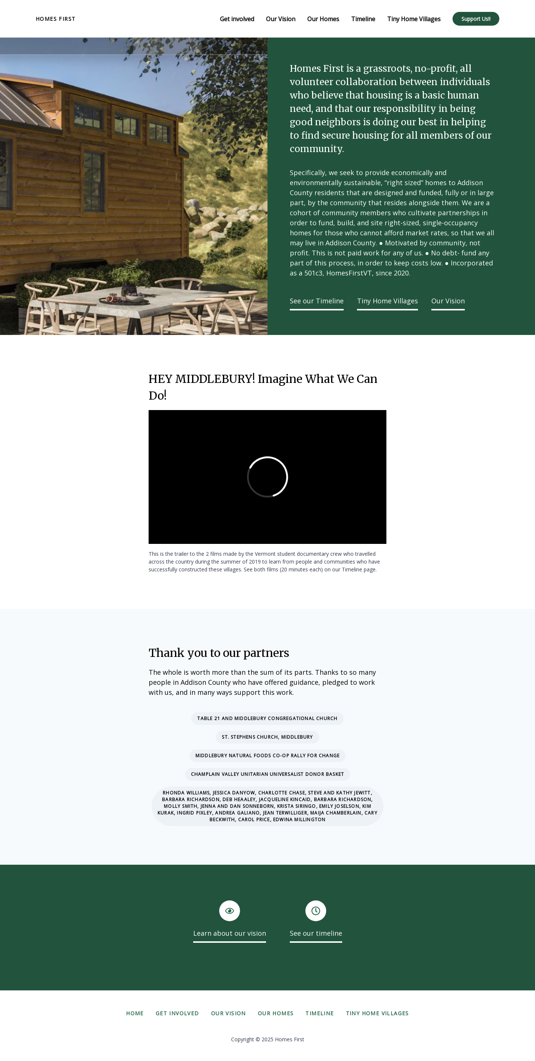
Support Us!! (475, 18)
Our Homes (276, 1013)
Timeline (319, 1013)
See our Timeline (317, 300)
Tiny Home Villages (387, 300)
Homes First (55, 18)
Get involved (177, 1013)
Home (135, 1013)
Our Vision (448, 300)
